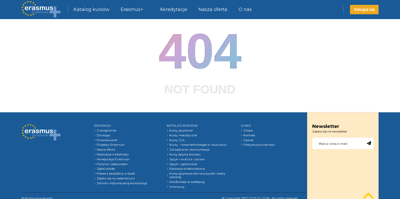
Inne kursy (177, 187)
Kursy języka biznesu (185, 154)
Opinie (248, 140)
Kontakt (249, 135)
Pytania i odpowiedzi (112, 164)
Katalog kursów (91, 9)
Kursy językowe (181, 130)
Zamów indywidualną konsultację (122, 183)
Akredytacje (173, 9)
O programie (106, 130)
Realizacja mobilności (113, 154)
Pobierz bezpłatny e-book (116, 173)
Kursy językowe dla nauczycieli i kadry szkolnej (197, 175)
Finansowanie (107, 140)
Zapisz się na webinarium (116, 178)
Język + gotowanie (183, 164)
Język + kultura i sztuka (187, 159)
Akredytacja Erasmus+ (113, 159)
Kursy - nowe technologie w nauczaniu (198, 145)
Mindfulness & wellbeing (187, 182)
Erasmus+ (132, 9)
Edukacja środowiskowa (187, 168)
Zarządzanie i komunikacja (189, 149)
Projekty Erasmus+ (111, 145)
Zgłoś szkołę (106, 168)
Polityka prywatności (259, 145)
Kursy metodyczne (183, 135)
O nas (245, 9)
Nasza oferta (212, 9)
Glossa (248, 130)
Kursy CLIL (177, 140)
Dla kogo (103, 135)
